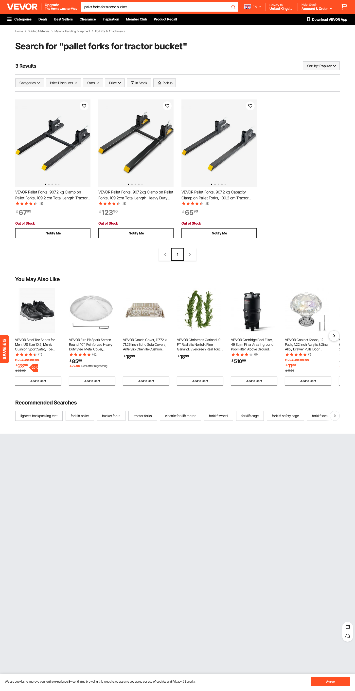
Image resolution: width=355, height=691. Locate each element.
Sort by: (313, 66)
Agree (330, 681)
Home (19, 31)
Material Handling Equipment (72, 31)
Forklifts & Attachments (110, 31)
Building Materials (39, 31)
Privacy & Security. (184, 681)
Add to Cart (38, 381)
